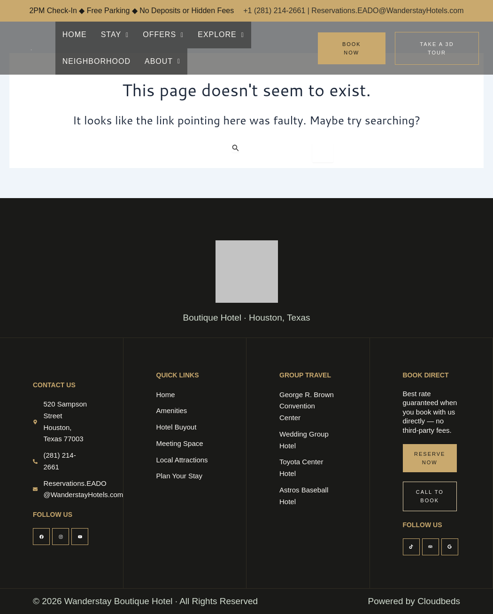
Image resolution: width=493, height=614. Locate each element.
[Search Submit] (235, 148)
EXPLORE (211, 34)
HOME (73, 34)
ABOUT (78, 61)
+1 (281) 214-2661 (275, 11)
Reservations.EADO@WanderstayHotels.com (387, 11)
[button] (112, 35)
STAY (112, 34)
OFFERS (157, 34)
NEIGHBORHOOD (278, 34)
